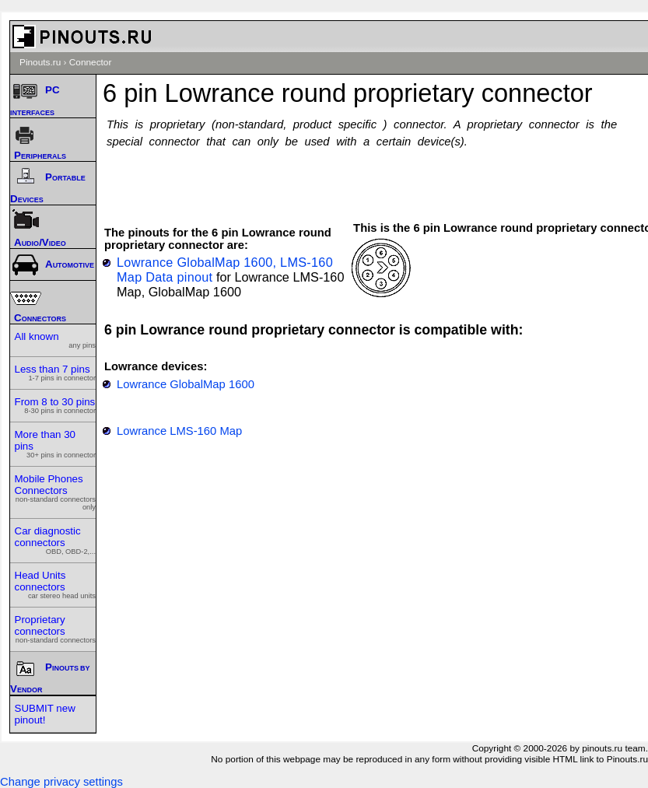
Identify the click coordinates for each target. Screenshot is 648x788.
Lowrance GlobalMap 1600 (185, 384)
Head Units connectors (55, 584)
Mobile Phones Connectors (55, 492)
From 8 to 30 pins (55, 405)
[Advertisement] (380, 177)
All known (55, 340)
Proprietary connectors (55, 629)
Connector (90, 62)
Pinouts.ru (40, 62)
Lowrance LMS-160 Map (179, 431)
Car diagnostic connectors (55, 540)
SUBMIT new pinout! (45, 714)
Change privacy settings (61, 782)
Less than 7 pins (55, 372)
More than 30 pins (55, 444)
